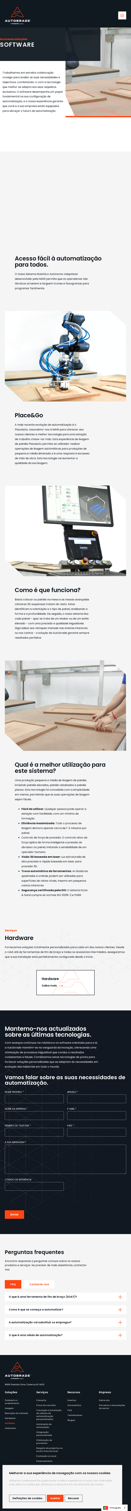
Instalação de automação (44, 1426)
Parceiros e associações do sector (112, 1407)
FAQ (13, 1284)
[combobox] (114, 1508)
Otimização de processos (44, 1442)
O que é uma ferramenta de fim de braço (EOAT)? (43, 1297)
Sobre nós (104, 1400)
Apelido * (72, 1092)
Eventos (71, 1400)
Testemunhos (74, 1415)
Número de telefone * (18, 1125)
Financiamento (44, 1461)
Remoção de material (16, 1413)
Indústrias (10, 1428)
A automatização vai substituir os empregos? (40, 1322)
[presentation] (30, 1200)
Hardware (10, 1418)
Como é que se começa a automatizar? (36, 1309)
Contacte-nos (39, 1284)
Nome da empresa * (16, 1109)
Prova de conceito (46, 1405)
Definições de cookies (27, 1498)
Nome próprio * (14, 1092)
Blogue (71, 1420)
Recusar (73, 1498)
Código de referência (18, 1179)
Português (112, 1508)
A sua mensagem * (15, 1142)
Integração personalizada (44, 1434)
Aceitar (55, 1498)
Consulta (41, 1400)
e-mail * (71, 1109)
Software (10, 1423)
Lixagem (9, 1408)
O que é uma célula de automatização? (36, 1335)
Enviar (14, 1214)
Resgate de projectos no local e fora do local (49, 1450)
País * (70, 1125)
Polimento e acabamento (12, 1402)
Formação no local (46, 1456)
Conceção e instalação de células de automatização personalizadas (49, 1415)
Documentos (74, 1405)
